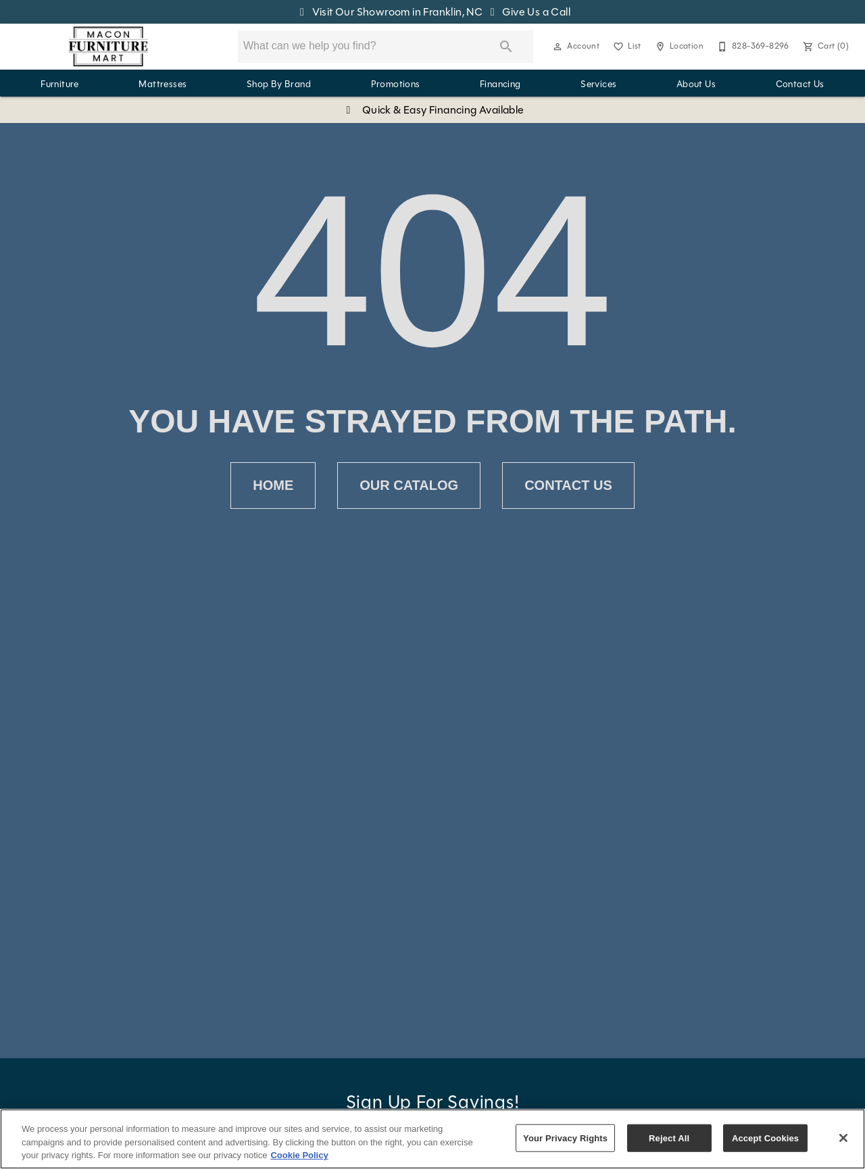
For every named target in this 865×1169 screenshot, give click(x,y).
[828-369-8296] (751, 47)
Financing (500, 84)
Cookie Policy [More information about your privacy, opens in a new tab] (299, 1155)
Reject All (669, 1138)
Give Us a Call (527, 12)
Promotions (395, 84)
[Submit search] (506, 46)
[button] (557, 47)
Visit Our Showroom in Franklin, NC (390, 12)
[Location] (677, 47)
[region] (432, 1139)
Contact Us (800, 84)
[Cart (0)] (824, 47)
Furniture (60, 84)
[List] (625, 47)
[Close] (843, 1138)
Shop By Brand (279, 84)
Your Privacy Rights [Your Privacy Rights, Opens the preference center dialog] (565, 1138)
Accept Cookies (765, 1138)
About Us (696, 84)
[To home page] (108, 46)
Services (598, 84)
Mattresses (163, 84)
